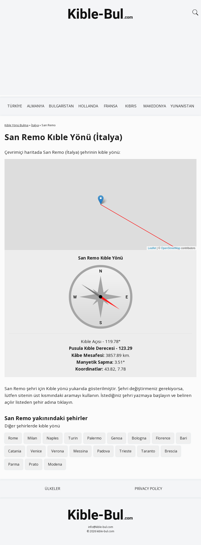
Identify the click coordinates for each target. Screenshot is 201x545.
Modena (55, 464)
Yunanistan (182, 105)
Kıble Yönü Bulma (16, 125)
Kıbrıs (130, 105)
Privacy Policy (148, 488)
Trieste (125, 451)
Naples (53, 438)
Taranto (148, 451)
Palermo (94, 438)
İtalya (35, 125)
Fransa (110, 105)
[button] (101, 199)
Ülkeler (52, 488)
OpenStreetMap (170, 248)
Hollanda (88, 105)
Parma (13, 464)
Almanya (35, 105)
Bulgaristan (61, 105)
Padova (103, 451)
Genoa (116, 438)
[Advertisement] (100, 63)
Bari (183, 438)
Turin (73, 438)
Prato (33, 464)
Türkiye (14, 105)
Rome (13, 438)
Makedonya (154, 105)
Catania (14, 451)
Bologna (139, 438)
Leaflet (152, 248)
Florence (163, 438)
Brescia (171, 451)
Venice (36, 451)
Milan (32, 438)
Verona (57, 451)
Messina (80, 451)
